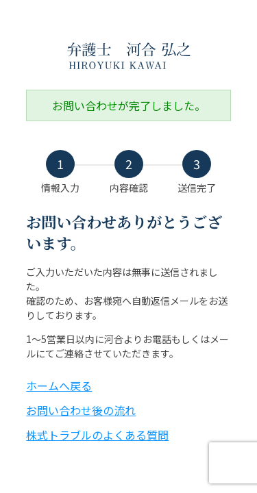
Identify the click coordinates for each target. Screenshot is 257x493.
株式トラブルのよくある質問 (97, 435)
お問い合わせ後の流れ (81, 410)
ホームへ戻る (59, 385)
